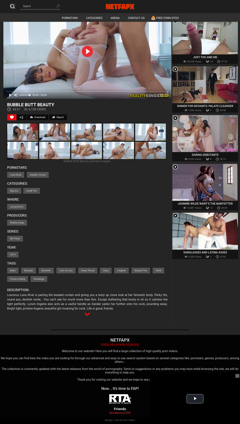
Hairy (106, 270)
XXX (128, 413)
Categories (94, 18)
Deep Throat (87, 270)
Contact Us (136, 18)
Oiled (158, 270)
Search (12, 6)
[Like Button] (11, 117)
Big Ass (14, 190)
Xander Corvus (38, 174)
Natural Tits (140, 270)
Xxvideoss (116, 413)
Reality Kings (17, 222)
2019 (13, 254)
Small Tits (31, 190)
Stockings (39, 279)
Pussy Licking (17, 279)
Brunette (46, 270)
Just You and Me (205, 57)
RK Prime (15, 238)
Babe (13, 270)
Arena (115, 18)
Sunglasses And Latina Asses (205, 252)
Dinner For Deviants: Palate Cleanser (205, 106)
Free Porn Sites (167, 18)
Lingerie (121, 270)
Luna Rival (15, 174)
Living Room (17, 206)
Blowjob (28, 270)
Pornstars (70, 18)
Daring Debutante (205, 155)
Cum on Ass (66, 270)
